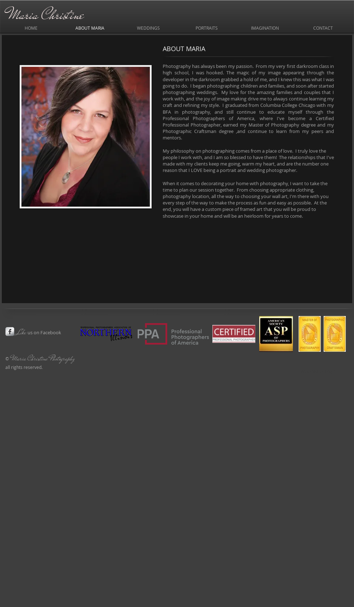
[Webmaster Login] (318, 371)
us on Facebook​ (38, 332)
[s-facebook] (9, 331)
